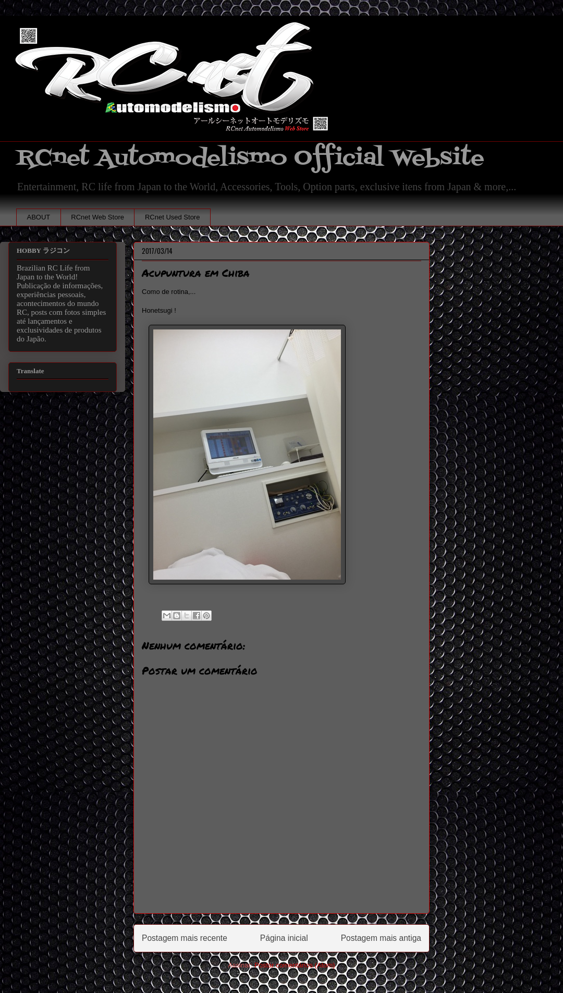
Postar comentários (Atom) (294, 965)
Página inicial (284, 938)
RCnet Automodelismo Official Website (250, 158)
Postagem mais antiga (381, 938)
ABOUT (39, 217)
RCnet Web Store (97, 217)
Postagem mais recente (184, 938)
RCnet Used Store (172, 217)
